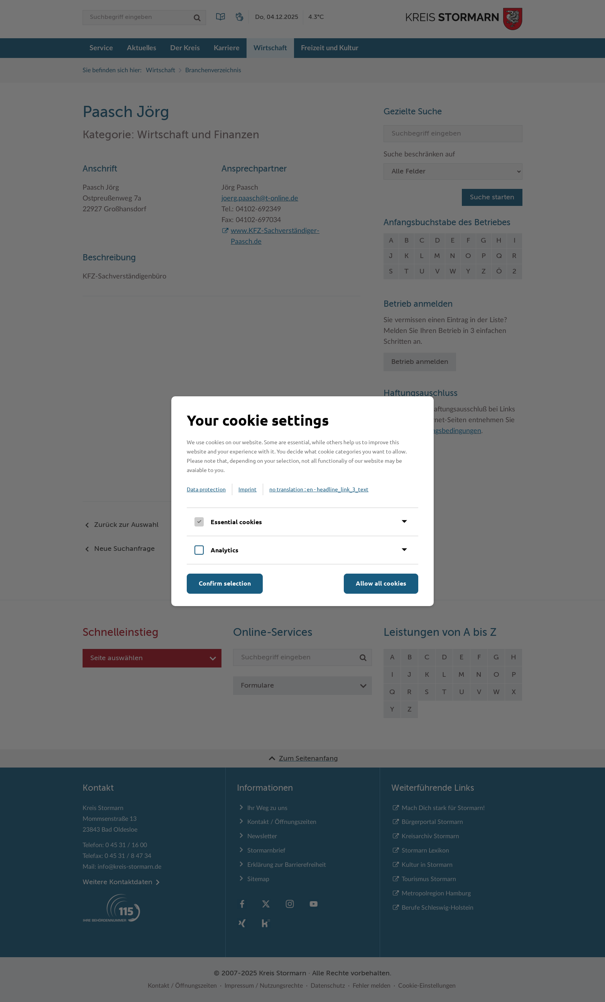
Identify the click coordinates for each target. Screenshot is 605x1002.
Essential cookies (236, 522)
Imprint (247, 489)
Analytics (224, 550)
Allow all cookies (381, 583)
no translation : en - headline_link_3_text (318, 489)
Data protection (206, 489)
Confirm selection (225, 583)
